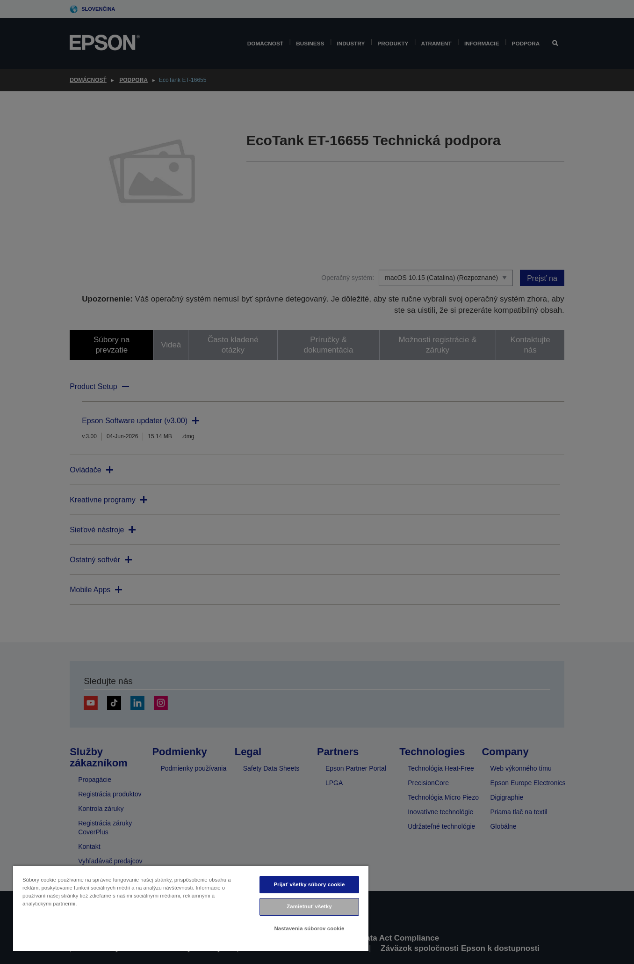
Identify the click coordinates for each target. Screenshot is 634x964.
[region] (190, 908)
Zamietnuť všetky (309, 906)
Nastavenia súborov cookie (309, 928)
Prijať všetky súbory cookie (309, 884)
